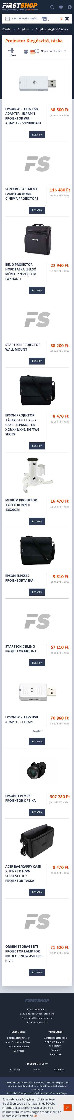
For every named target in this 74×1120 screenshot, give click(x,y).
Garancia (55, 1049)
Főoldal (6, 29)
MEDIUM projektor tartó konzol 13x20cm (21, 505)
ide (35, 1116)
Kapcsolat (55, 1054)
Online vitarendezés (18, 1046)
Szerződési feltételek (18, 1037)
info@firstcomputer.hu (40, 1017)
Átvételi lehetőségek (55, 1037)
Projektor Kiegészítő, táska (52, 29)
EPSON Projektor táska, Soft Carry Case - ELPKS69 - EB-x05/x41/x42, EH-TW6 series (22, 424)
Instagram (58, 1069)
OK (67, 1107)
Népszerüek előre (50, 51)
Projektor (23, 29)
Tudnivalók (18, 1050)
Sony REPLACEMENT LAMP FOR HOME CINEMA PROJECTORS (21, 194)
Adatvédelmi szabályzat (18, 1042)
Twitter (36, 1069)
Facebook (15, 1069)
